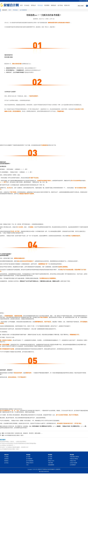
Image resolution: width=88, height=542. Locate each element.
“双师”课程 (50, 462)
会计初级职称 (23, 10)
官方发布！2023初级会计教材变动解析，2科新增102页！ (14, 447)
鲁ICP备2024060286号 (44, 471)
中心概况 (6, 456)
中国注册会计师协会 (74, 456)
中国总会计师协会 (74, 458)
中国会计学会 (73, 460)
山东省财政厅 (73, 464)
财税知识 (53, 5)
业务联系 (6, 458)
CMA (27, 464)
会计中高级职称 (29, 460)
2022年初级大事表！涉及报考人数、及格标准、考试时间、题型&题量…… (21, 433)
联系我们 (6, 460)
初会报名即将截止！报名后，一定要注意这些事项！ (13, 441)
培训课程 (46, 5)
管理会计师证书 (29, 462)
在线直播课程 (51, 464)
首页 (21, 5)
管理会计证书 (51, 460)
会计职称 (50, 458)
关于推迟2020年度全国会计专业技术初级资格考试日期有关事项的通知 (18, 443)
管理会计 (33, 5)
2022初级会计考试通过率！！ (7, 445)
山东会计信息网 (73, 462)
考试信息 (40, 5)
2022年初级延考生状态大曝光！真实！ (12, 435)
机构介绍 (67, 5)
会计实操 (28, 456)
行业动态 (26, 5)
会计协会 (60, 5)
